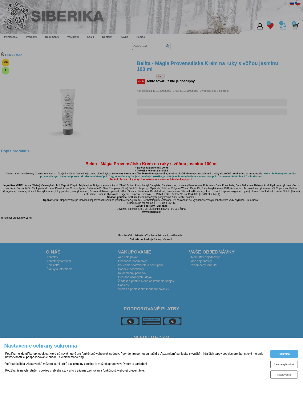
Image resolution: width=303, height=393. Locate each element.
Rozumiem (284, 354)
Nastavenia (284, 374)
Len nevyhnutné (284, 364)
